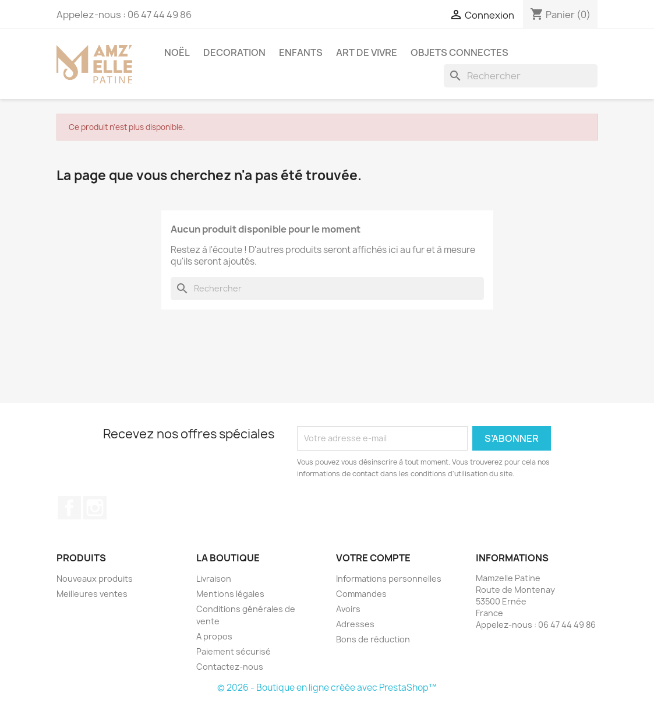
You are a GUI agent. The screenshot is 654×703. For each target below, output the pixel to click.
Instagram (95, 507)
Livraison (213, 578)
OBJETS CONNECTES (459, 52)
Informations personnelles (388, 578)
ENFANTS (301, 52)
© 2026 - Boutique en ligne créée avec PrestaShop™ (327, 687)
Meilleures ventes (92, 593)
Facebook (69, 507)
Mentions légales (230, 593)
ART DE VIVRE (366, 52)
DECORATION (234, 52)
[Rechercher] (521, 75)
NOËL (177, 52)
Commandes (361, 593)
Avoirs (348, 608)
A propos (214, 636)
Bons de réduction (373, 639)
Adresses (355, 624)
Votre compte (373, 557)
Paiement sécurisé (233, 651)
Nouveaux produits (94, 578)
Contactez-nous (229, 666)
